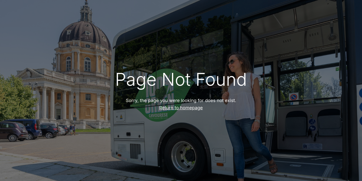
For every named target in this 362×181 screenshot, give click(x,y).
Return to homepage (181, 107)
